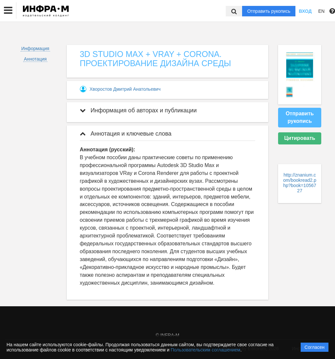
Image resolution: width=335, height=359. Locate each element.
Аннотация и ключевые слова (125, 133)
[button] (8, 10)
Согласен (315, 347)
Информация (35, 48)
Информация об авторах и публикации (138, 110)
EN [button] (321, 11)
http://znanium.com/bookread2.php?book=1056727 (299, 182)
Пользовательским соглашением (205, 349)
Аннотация (35, 59)
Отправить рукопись (269, 11)
